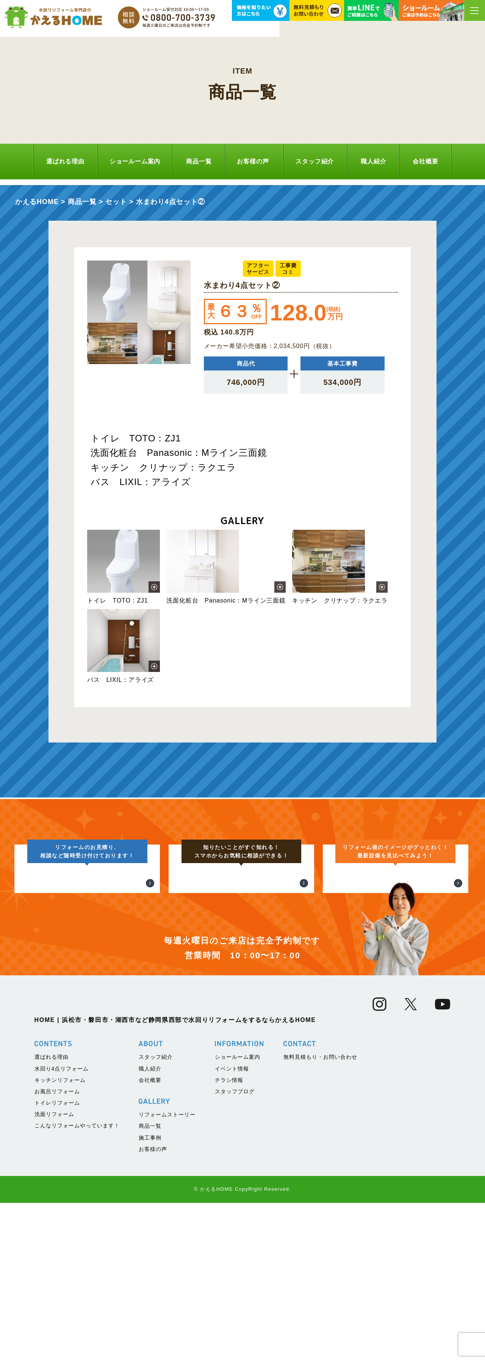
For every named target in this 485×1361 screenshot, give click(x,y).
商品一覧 (198, 161)
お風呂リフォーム (57, 1249)
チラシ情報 (229, 1238)
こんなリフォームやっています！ (77, 1284)
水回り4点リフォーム (61, 1227)
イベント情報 (232, 1227)
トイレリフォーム (57, 1261)
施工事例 (150, 1296)
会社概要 (425, 161)
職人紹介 (373, 161)
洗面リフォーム (54, 1273)
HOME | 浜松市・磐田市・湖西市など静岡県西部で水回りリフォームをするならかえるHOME (175, 1178)
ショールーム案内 (135, 161)
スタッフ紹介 (315, 161)
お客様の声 (253, 161)
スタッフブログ (235, 1249)
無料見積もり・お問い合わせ (320, 1215)
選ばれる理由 (65, 161)
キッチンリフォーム (60, 1238)
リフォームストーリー (167, 1273)
